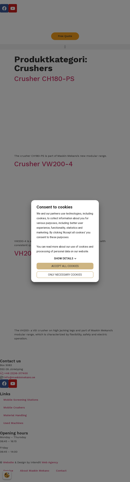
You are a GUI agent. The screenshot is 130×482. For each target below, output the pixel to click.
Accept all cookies (65, 266)
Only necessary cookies (65, 274)
